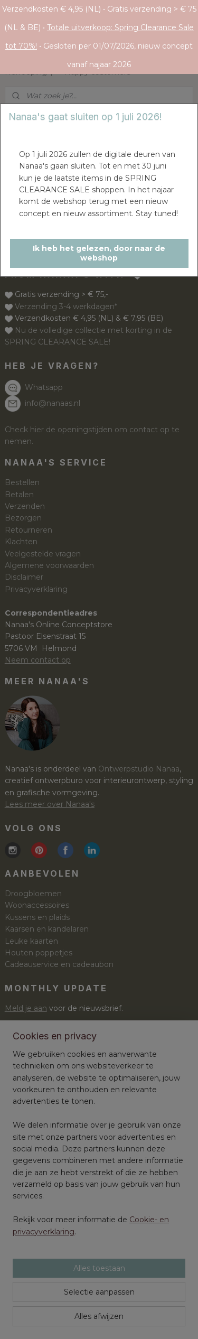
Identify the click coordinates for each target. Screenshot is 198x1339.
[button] (99, 253)
